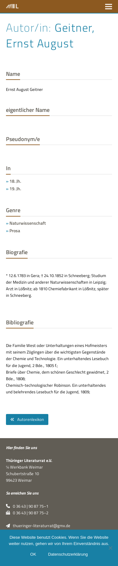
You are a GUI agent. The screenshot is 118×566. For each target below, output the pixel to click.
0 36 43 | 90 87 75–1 (27, 506)
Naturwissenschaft (27, 223)
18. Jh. (15, 181)
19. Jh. (15, 188)
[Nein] (110, 548)
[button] (108, 6)
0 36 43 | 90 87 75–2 (27, 513)
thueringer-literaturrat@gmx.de (38, 525)
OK (33, 554)
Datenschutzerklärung (68, 554)
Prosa (14, 230)
